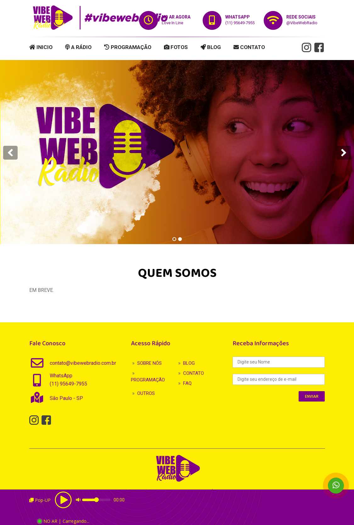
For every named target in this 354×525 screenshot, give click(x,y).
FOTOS (176, 47)
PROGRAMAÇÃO (127, 47)
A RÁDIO (78, 47)
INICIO (41, 47)
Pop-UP (40, 500)
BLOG (210, 47)
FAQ (187, 383)
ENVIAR (311, 396)
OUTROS (146, 393)
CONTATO (249, 47)
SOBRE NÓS (149, 363)
